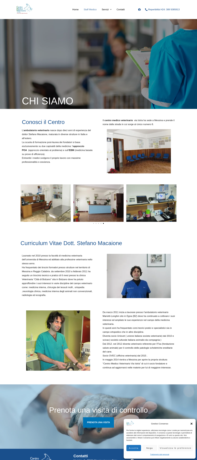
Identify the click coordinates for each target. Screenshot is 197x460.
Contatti (120, 9)
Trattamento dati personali (159, 454)
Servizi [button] (106, 10)
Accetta (134, 448)
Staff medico (90, 9)
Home (76, 9)
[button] (191, 423)
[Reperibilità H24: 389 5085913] (162, 9)
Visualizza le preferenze (175, 448)
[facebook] (139, 9)
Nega (149, 448)
